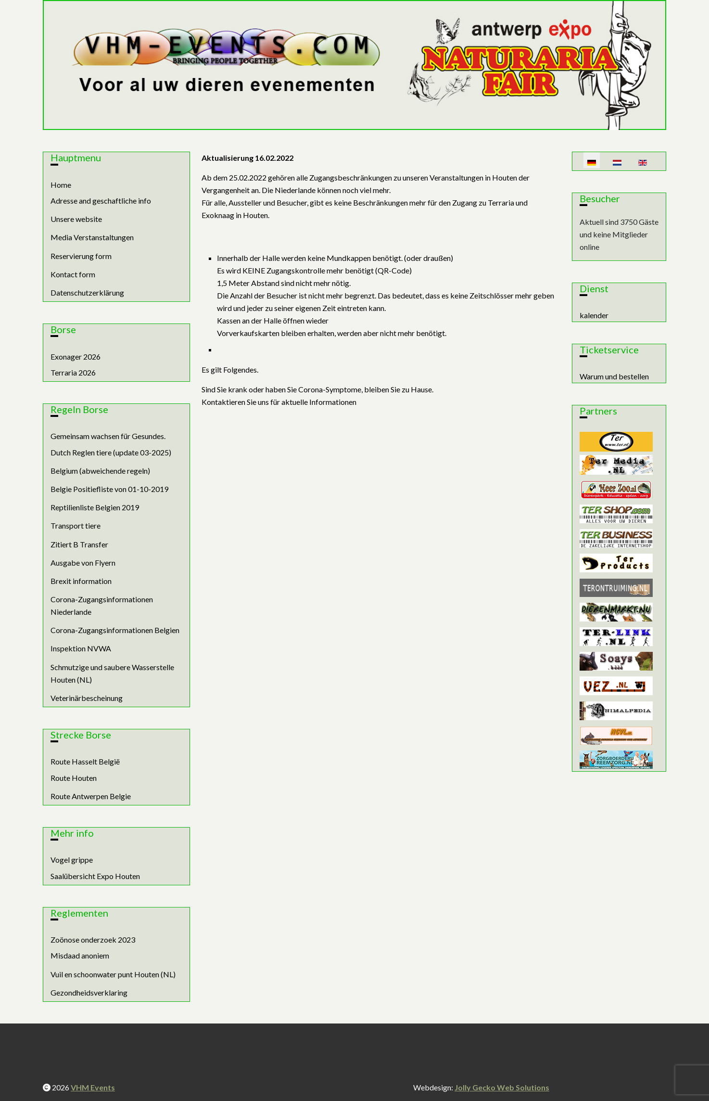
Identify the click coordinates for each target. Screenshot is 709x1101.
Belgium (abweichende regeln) (100, 470)
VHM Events (93, 1087)
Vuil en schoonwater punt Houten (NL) (113, 974)
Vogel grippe (72, 859)
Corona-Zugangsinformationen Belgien (115, 630)
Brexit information (81, 580)
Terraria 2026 (73, 372)
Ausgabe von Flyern (83, 562)
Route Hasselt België (85, 761)
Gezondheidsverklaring (89, 992)
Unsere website (76, 218)
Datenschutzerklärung (87, 292)
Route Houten (74, 777)
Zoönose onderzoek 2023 (93, 939)
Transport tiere (76, 525)
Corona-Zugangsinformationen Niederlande (102, 605)
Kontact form (73, 274)
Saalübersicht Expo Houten (95, 876)
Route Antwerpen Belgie (91, 796)
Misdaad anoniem (80, 955)
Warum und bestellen (614, 376)
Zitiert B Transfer (79, 544)
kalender (594, 315)
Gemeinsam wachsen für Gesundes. (108, 435)
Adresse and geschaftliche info (101, 200)
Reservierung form (81, 255)
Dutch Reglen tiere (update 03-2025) (111, 452)
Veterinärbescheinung (87, 697)
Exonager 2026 (76, 356)
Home (61, 184)
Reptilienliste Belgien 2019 (95, 507)
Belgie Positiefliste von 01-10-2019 (109, 488)
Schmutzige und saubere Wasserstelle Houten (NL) (112, 673)
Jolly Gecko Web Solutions (502, 1087)
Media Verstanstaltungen (92, 237)
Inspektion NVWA (81, 648)
